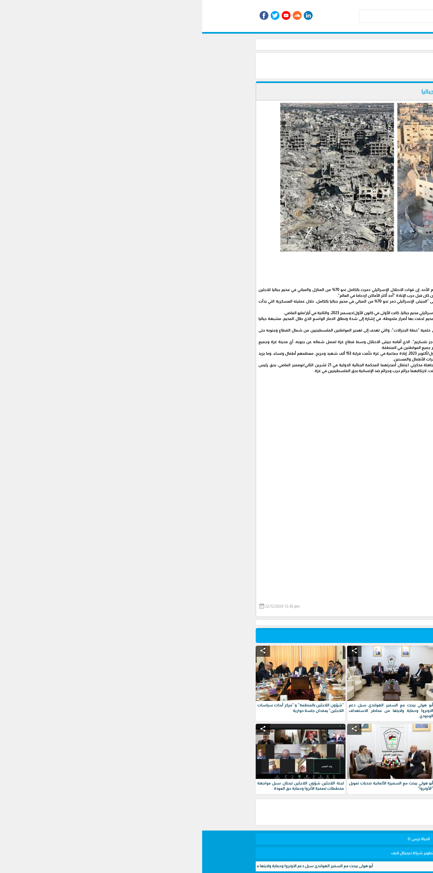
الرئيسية (312, 44)
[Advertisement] (222, 65)
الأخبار (296, 44)
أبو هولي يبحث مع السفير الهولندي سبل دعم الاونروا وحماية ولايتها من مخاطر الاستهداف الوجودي (83, 866)
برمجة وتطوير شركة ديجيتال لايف (216, 853)
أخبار (282, 44)
